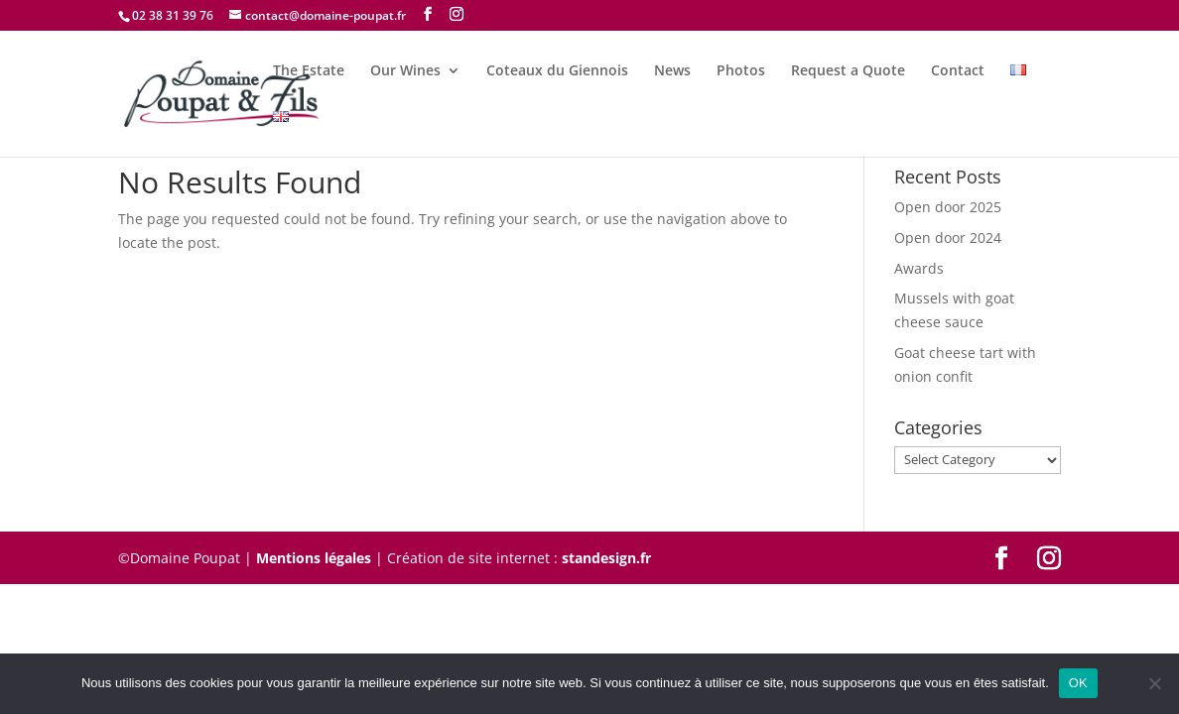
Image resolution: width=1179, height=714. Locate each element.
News (672, 71)
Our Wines (405, 71)
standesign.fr (606, 557)
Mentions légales (313, 557)
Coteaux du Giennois (557, 71)
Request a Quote (848, 71)
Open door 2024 (947, 237)
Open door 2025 (947, 206)
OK (1078, 682)
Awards (919, 268)
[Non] (1154, 683)
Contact (957, 71)
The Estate (308, 71)
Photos (741, 71)
